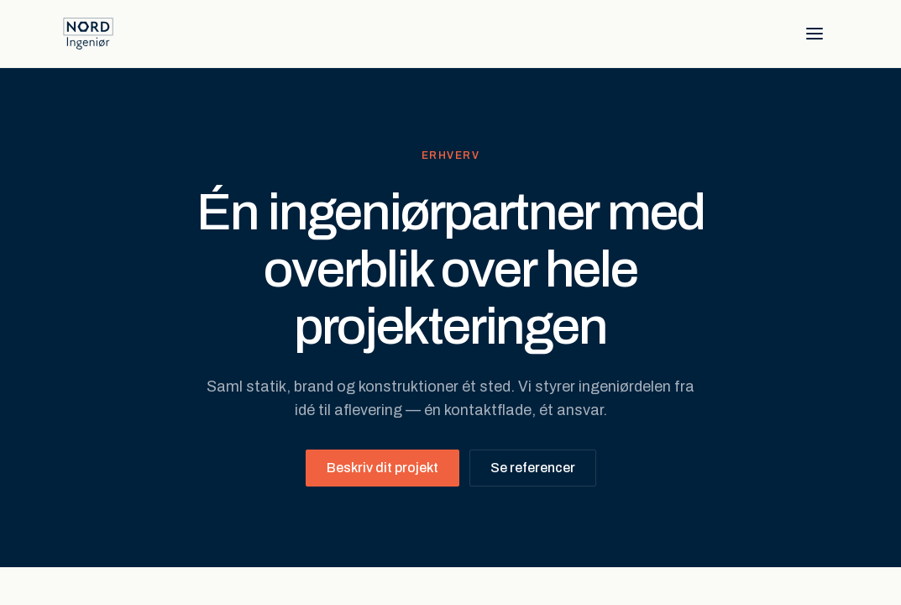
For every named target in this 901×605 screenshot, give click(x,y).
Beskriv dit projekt (382, 467)
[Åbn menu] (814, 33)
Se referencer (532, 467)
